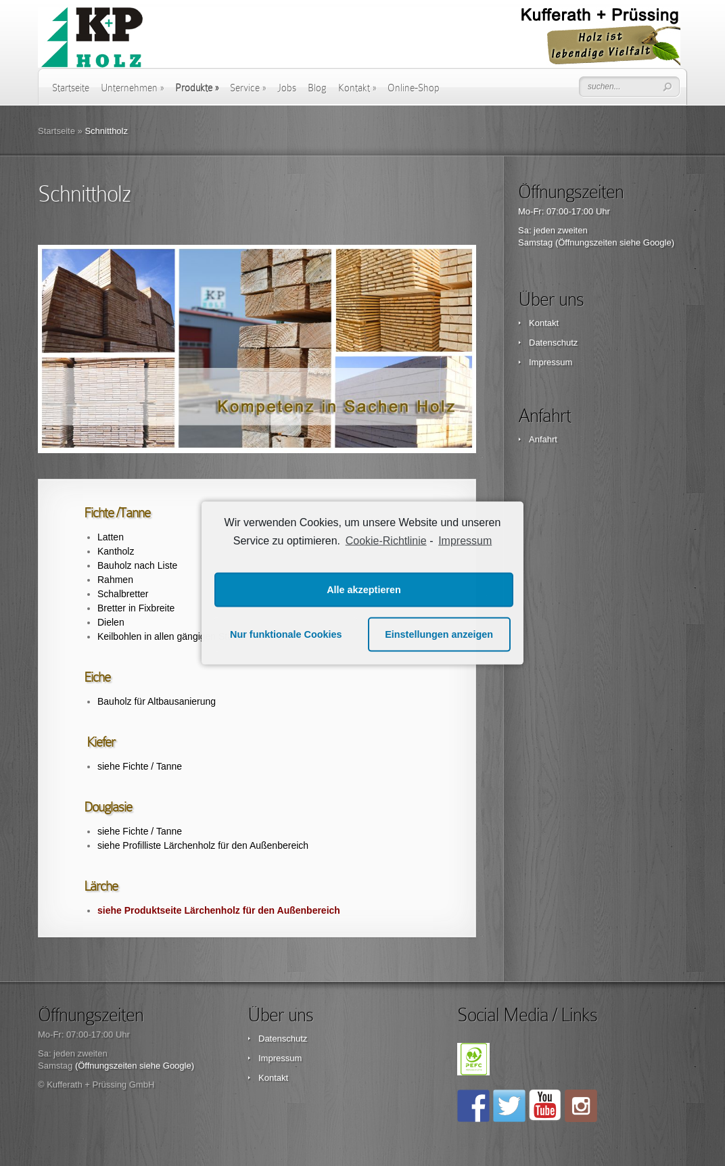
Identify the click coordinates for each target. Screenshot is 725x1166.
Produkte (196, 88)
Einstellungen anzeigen (439, 634)
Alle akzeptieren (364, 589)
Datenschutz (553, 342)
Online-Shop (414, 88)
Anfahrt (543, 439)
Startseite (70, 88)
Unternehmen (132, 88)
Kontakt (357, 88)
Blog (317, 88)
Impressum (550, 362)
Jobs (286, 88)
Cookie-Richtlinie (386, 540)
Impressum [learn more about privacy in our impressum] (465, 540)
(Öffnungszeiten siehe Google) (614, 242)
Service (248, 88)
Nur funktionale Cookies (286, 634)
